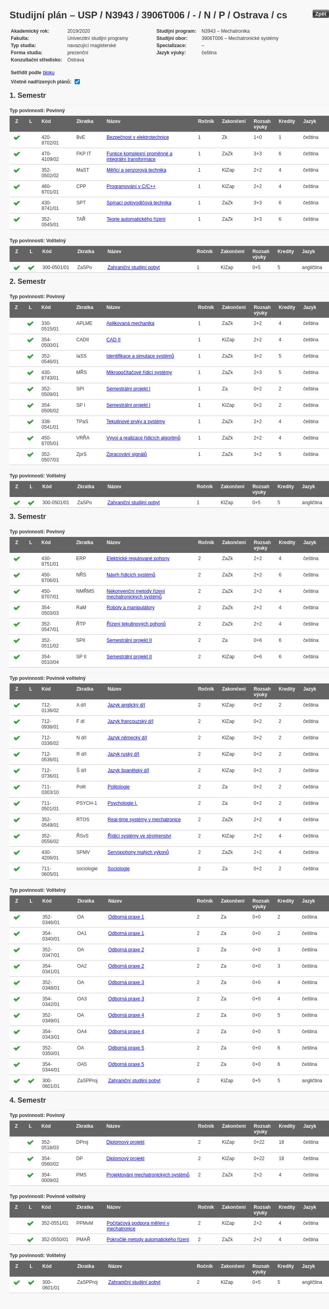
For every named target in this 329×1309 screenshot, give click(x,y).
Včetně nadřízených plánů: (41, 82)
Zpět (320, 14)
